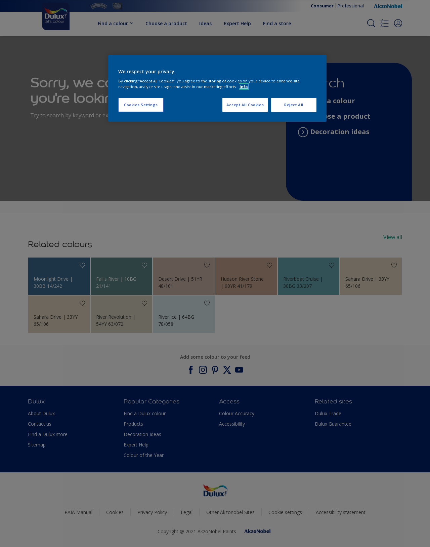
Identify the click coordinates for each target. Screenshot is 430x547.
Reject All (293, 104)
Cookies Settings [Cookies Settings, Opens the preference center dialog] (141, 104)
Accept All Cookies (245, 104)
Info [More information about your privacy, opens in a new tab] (244, 86)
